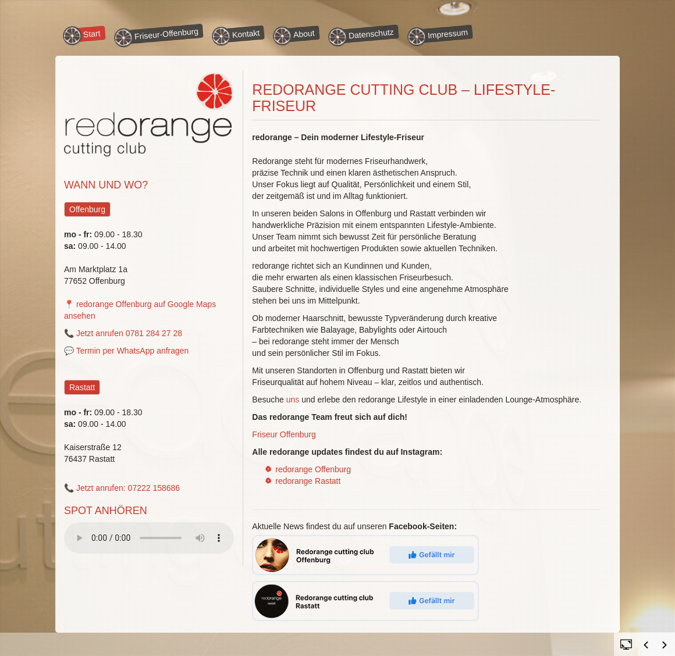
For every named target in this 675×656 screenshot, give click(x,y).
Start (83, 34)
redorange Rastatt (307, 481)
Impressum (439, 35)
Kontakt (237, 35)
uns (293, 399)
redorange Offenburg (313, 469)
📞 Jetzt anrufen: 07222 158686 (122, 488)
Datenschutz (363, 35)
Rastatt (82, 387)
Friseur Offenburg (283, 434)
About (295, 34)
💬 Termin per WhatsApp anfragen (126, 350)
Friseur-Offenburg (158, 36)
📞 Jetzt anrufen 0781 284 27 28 (123, 333)
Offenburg (87, 209)
